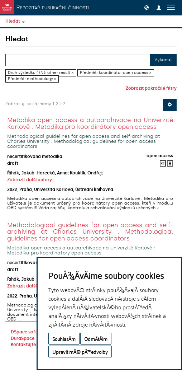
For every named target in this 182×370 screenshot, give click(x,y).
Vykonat (163, 59)
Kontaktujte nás (27, 344)
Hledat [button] (15, 21)
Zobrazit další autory (29, 179)
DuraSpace (22, 338)
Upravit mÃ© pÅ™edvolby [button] (80, 351)
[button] (146, 7)
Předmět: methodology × (32, 78)
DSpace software (29, 331)
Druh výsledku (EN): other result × (40, 72)
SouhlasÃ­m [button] (64, 338)
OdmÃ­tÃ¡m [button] (95, 338)
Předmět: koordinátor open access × (115, 72)
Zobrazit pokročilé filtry (151, 88)
